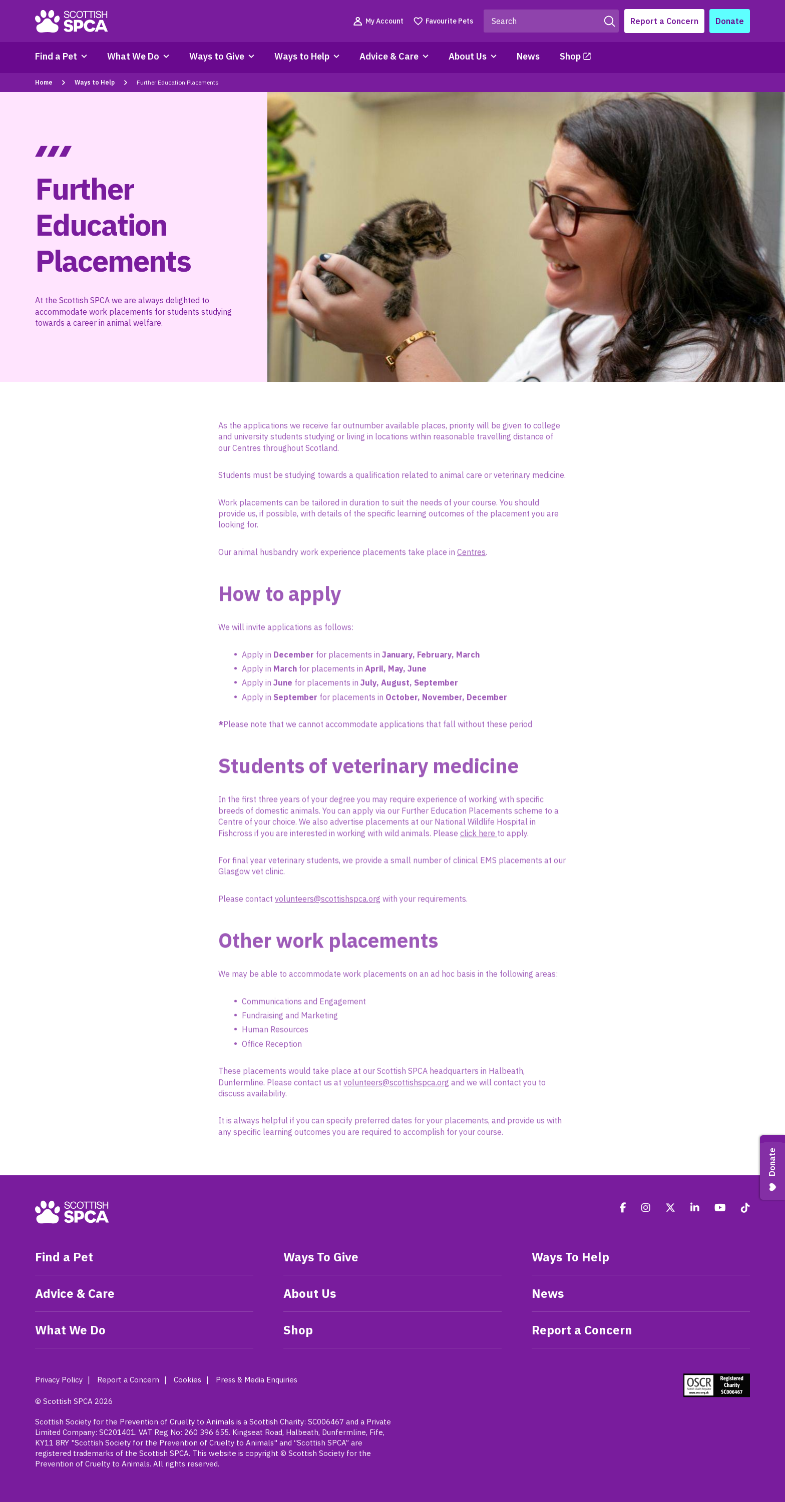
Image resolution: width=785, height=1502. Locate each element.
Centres (471, 556)
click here (478, 837)
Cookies (187, 1379)
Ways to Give (216, 56)
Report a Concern (664, 21)
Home (44, 82)
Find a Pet (56, 56)
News (528, 56)
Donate (729, 21)
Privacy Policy (59, 1379)
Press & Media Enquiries (256, 1379)
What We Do (133, 56)
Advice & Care (389, 56)
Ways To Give (320, 1257)
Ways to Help (301, 56)
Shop (570, 56)
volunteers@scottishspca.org (327, 903)
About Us (468, 56)
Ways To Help (570, 1257)
